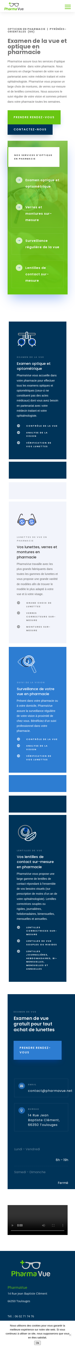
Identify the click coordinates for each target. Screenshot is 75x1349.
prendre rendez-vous (34, 117)
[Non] (70, 1335)
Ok (37, 1342)
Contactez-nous (30, 129)
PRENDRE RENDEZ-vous (35, 1050)
